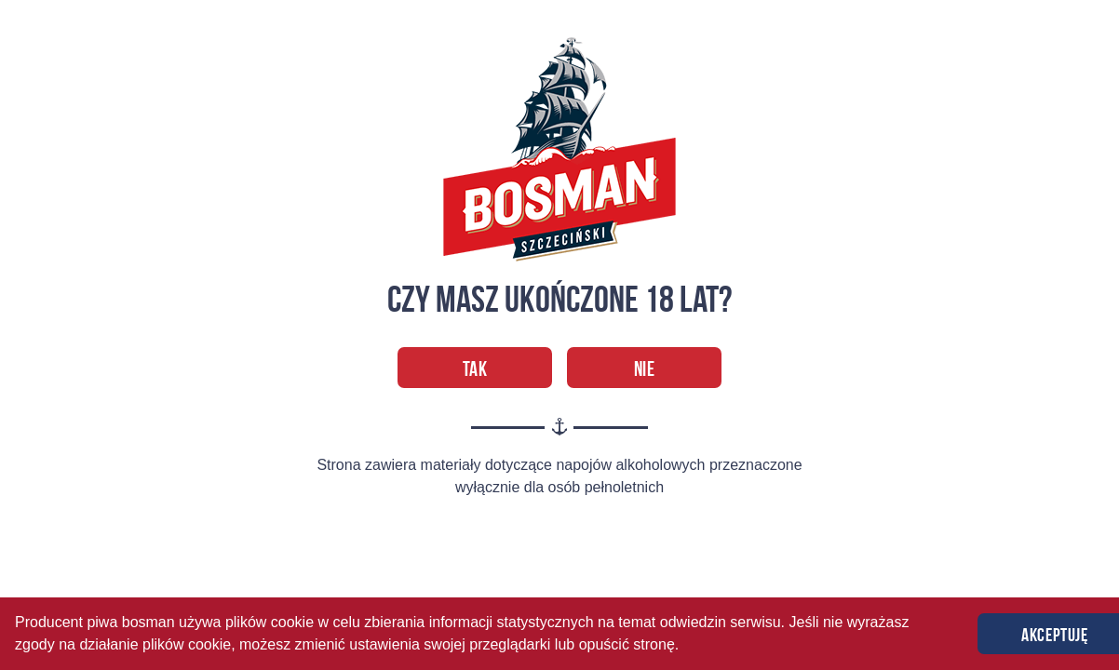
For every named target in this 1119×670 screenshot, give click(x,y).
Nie (644, 368)
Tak (475, 368)
